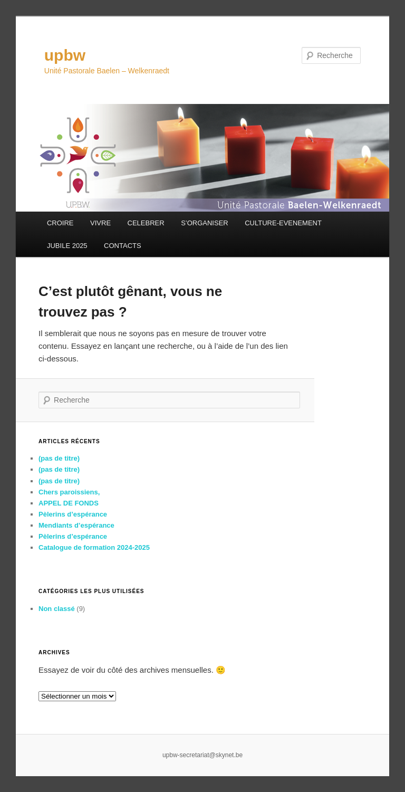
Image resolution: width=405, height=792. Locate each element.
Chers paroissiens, (69, 492)
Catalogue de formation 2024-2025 (94, 547)
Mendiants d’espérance (76, 525)
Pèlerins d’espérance (72, 514)
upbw (64, 55)
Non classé (56, 609)
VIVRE (100, 223)
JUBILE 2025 (67, 246)
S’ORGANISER (204, 223)
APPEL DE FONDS (68, 503)
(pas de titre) (59, 458)
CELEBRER (146, 223)
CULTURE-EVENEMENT (283, 223)
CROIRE (60, 223)
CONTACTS (122, 246)
